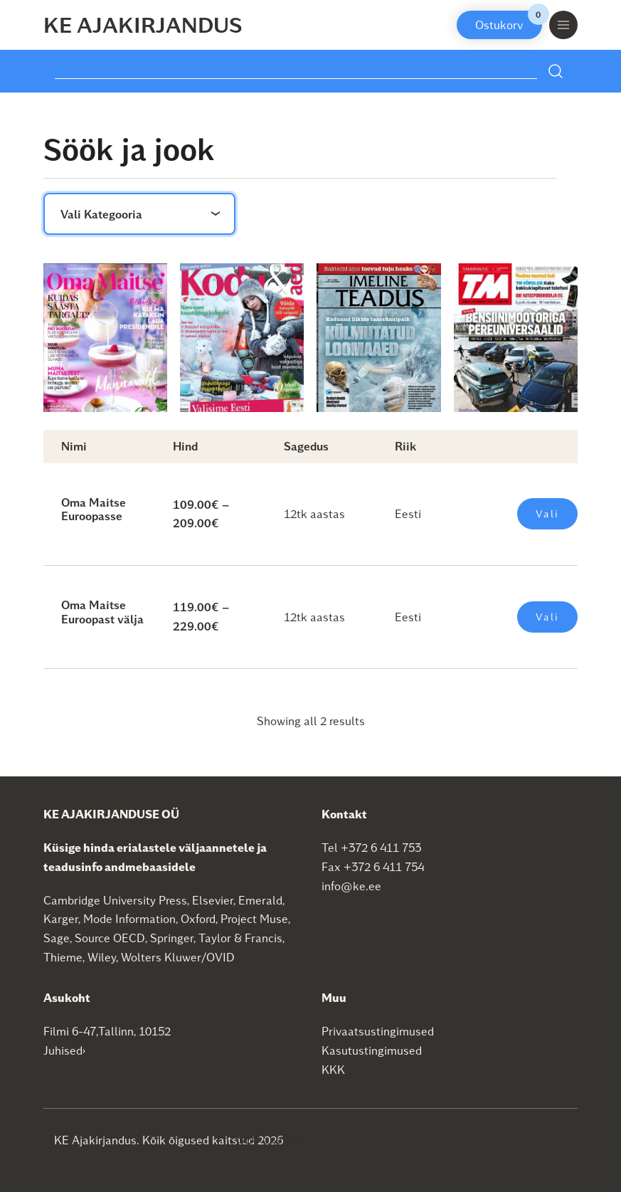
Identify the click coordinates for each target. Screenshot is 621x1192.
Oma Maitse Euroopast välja (102, 611)
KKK (333, 1069)
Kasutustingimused (372, 1050)
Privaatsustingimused (378, 1031)
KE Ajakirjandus (143, 24)
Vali (547, 513)
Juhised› (64, 1050)
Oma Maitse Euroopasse (93, 508)
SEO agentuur (274, 1139)
